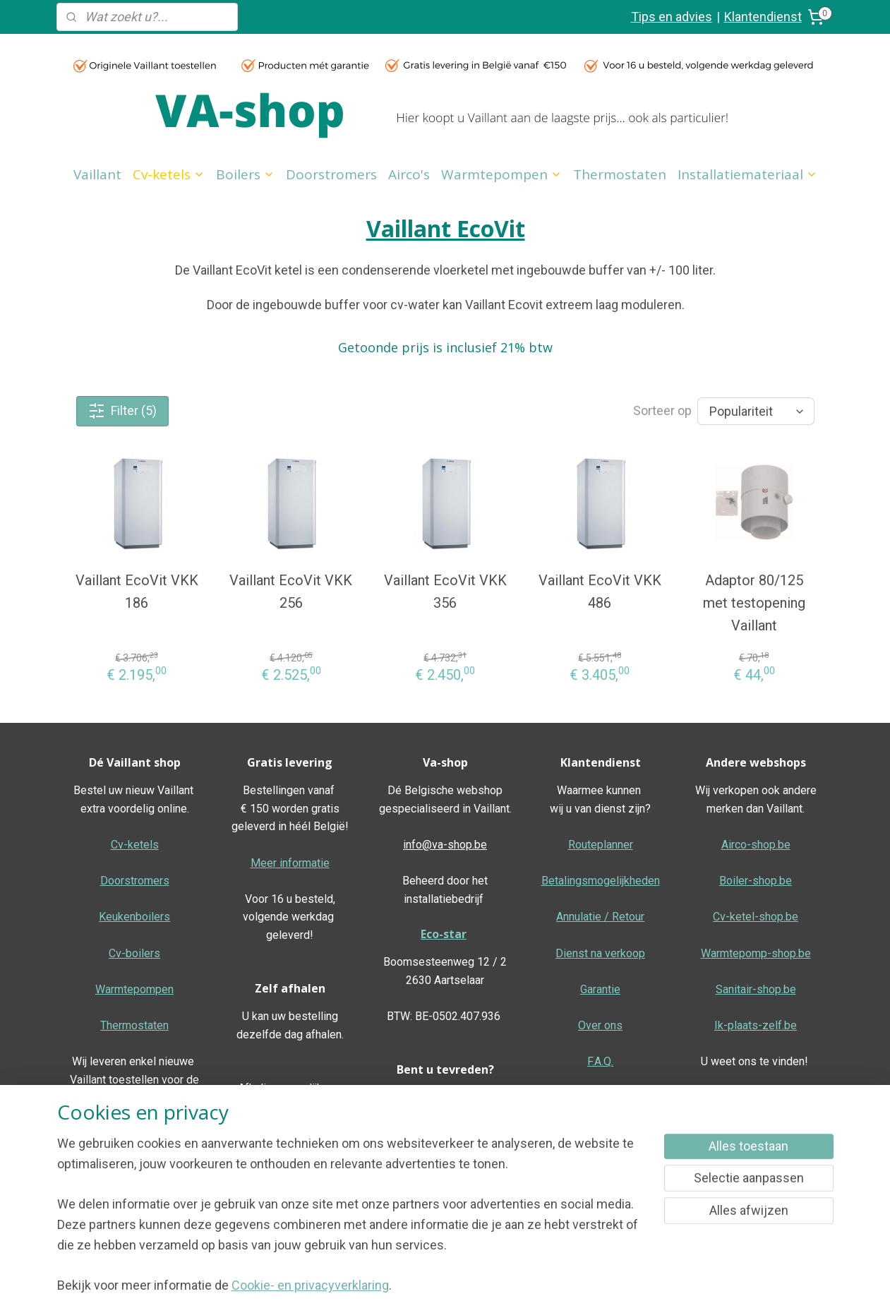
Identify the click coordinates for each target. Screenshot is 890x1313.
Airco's (409, 174)
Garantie (600, 989)
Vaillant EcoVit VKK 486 (599, 591)
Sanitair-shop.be (756, 989)
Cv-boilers (134, 953)
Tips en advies (671, 16)
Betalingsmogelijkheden (600, 880)
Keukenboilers (134, 916)
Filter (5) (122, 410)
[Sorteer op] (755, 411)
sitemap (480, 1287)
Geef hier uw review (445, 1151)
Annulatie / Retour (600, 916)
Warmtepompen (501, 174)
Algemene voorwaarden (755, 1097)
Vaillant (97, 174)
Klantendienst (763, 16)
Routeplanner (600, 844)
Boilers (245, 174)
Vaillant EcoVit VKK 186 (136, 591)
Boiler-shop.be (755, 880)
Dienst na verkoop (600, 953)
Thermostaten (619, 174)
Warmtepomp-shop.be (756, 953)
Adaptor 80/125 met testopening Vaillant (753, 603)
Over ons (600, 1025)
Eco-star (444, 934)
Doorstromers (331, 174)
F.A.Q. (600, 1061)
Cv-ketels (169, 174)
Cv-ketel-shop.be (755, 916)
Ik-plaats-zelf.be (755, 1025)
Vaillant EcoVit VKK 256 (290, 591)
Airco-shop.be (755, 844)
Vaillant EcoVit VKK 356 (444, 591)
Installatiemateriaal (747, 174)
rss (507, 1287)
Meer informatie (290, 863)
